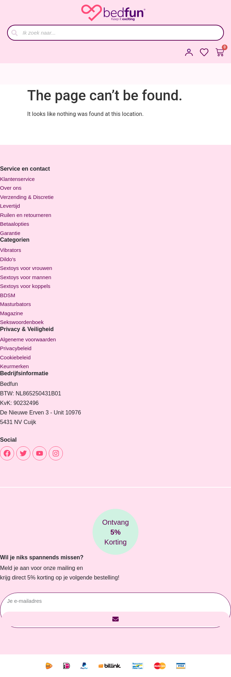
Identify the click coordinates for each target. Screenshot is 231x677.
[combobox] (115, 33)
